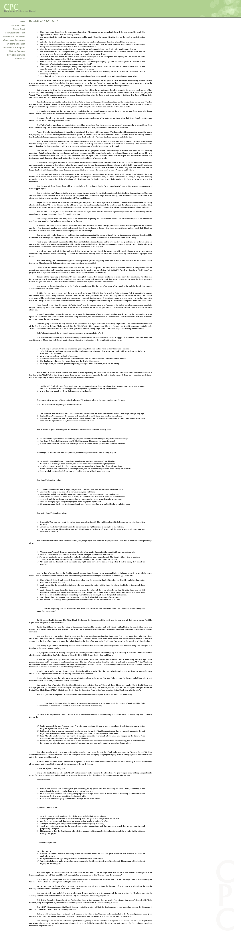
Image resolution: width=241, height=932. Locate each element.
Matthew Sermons (17, 51)
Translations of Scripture (14, 48)
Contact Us (20, 59)
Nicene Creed (19, 29)
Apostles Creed (18, 25)
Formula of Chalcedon (15, 33)
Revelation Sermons (16, 55)
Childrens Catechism (16, 44)
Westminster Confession (14, 36)
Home (22, 22)
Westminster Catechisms (14, 40)
